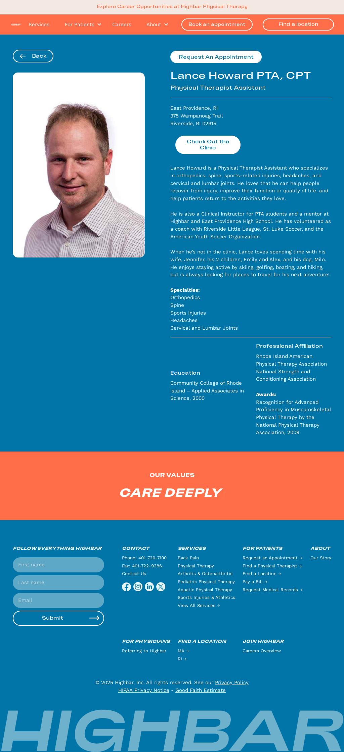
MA (183, 650)
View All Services (199, 605)
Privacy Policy (232, 682)
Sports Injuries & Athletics (206, 597)
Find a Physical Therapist (272, 565)
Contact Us (134, 573)
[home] (15, 24)
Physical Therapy (196, 565)
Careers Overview (262, 650)
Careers (121, 24)
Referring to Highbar (144, 650)
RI (182, 658)
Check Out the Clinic (208, 145)
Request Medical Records (273, 589)
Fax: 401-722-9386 (142, 565)
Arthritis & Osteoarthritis (205, 573)
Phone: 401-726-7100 (144, 557)
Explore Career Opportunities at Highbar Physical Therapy (172, 6)
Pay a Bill (255, 581)
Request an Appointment (272, 557)
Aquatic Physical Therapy (205, 589)
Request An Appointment (216, 57)
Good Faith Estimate (200, 690)
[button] (80, 24)
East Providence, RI (194, 108)
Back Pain (188, 557)
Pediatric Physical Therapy (206, 581)
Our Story (320, 557)
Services (39, 24)
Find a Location (262, 573)
